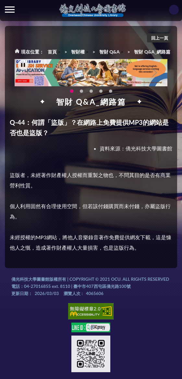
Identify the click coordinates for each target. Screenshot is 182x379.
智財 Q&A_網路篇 (152, 51)
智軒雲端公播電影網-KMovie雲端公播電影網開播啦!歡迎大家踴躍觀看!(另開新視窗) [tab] (101, 92)
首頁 (52, 51)
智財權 (78, 51)
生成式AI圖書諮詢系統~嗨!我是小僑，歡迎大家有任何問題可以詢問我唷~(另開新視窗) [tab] (110, 92)
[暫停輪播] (23, 67)
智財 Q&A (109, 51)
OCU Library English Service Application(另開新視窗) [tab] (71, 92)
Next (154, 74)
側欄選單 (10, 9)
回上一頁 (159, 38)
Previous (29, 74)
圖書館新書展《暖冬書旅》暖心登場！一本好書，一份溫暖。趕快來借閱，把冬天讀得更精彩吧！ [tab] (81, 92)
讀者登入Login (174, 10)
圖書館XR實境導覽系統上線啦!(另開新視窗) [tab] (91, 92)
